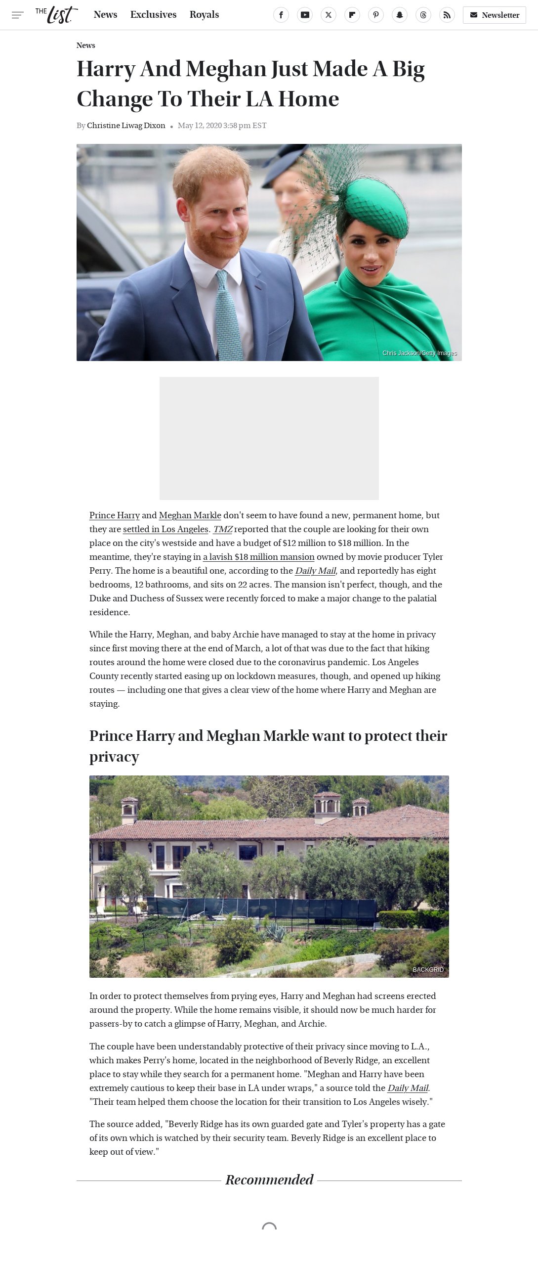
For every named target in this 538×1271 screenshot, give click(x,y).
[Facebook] (281, 15)
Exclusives (153, 15)
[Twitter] (328, 15)
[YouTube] (305, 15)
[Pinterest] (376, 15)
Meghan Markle (190, 515)
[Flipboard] (352, 15)
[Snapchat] (400, 15)
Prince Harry (114, 515)
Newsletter (494, 15)
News (106, 15)
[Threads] (423, 15)
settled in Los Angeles (165, 529)
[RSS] (447, 15)
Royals (204, 15)
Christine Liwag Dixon (126, 125)
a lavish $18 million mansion (259, 557)
